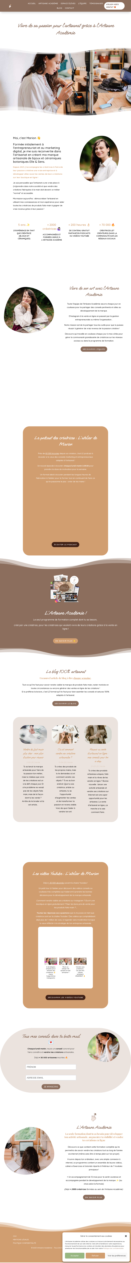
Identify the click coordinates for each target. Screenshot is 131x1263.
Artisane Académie (48, 3)
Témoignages (96, 3)
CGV (15, 1238)
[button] (126, 1236)
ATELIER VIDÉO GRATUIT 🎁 (112, 5)
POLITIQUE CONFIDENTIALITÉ (24, 1245)
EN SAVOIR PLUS (94, 1199)
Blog (59, 8)
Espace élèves (68, 3)
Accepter (75, 1255)
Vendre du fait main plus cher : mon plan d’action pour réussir (33, 754)
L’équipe (82, 3)
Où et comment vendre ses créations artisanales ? (65, 754)
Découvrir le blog (65, 704)
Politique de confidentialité (113, 1248)
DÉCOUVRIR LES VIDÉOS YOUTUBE (65, 998)
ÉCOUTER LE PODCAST (65, 545)
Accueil (32, 3)
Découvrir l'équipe (94, 349)
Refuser (95, 1255)
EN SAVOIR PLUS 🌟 (65, 641)
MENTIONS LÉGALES (21, 1241)
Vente (37, 763)
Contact (69, 8)
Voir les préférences (117, 1255)
